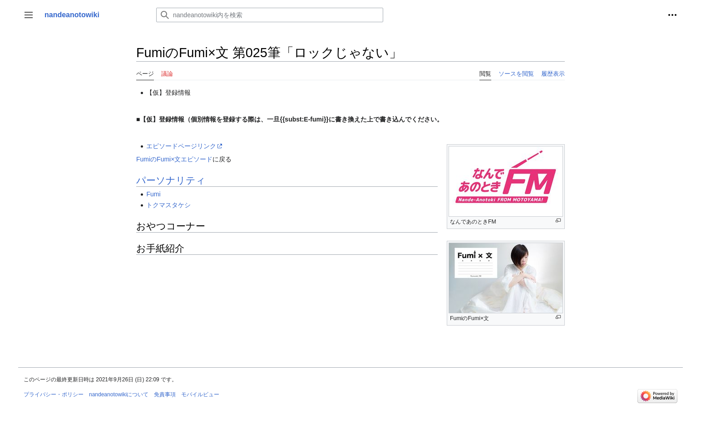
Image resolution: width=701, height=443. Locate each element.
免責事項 (165, 394)
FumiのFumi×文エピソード (174, 159)
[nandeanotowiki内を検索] (269, 15)
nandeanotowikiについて (118, 394)
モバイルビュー (200, 394)
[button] (28, 15)
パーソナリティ (171, 180)
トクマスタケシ (168, 205)
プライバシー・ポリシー (54, 394)
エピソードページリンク (181, 146)
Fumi (153, 194)
